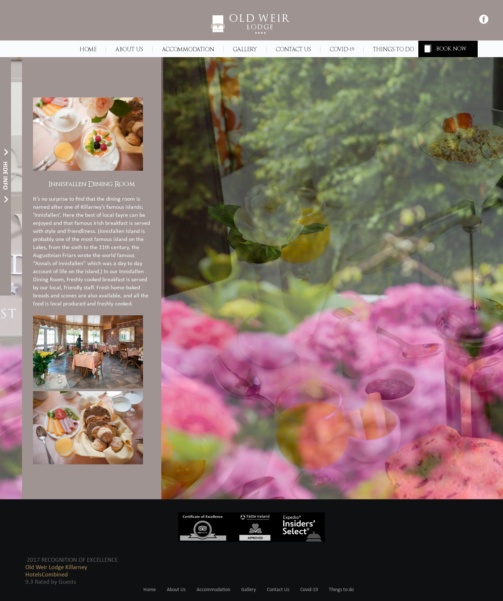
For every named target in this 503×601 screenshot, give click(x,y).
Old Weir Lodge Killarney (56, 567)
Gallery (245, 49)
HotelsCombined (46, 575)
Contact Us (293, 49)
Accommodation (188, 49)
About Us (129, 49)
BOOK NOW (452, 49)
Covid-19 (342, 49)
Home (88, 49)
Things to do (393, 49)
